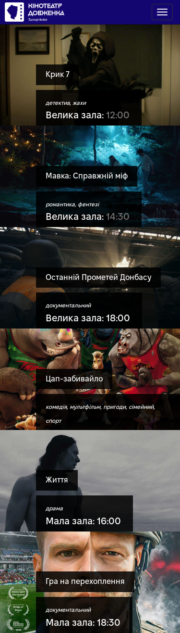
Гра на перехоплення (85, 581)
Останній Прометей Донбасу (98, 277)
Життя (57, 480)
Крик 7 (58, 74)
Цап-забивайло (74, 379)
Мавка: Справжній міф (87, 176)
